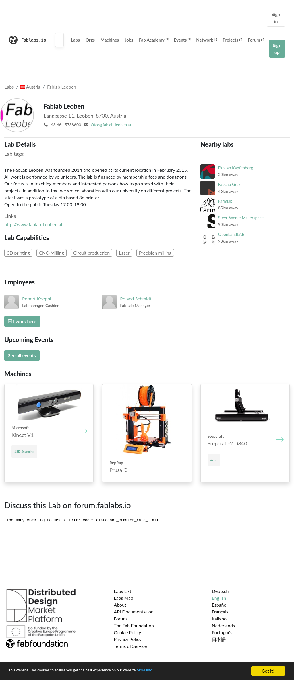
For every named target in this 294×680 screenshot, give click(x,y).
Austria (30, 86)
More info (176, 671)
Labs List (122, 591)
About (120, 604)
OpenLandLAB (231, 234)
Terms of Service (130, 646)
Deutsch (220, 591)
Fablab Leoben (61, 86)
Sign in (276, 17)
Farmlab (225, 201)
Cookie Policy (127, 632)
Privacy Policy (128, 639)
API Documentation (134, 611)
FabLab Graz (229, 184)
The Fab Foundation (134, 625)
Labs (75, 39)
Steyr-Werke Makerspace (241, 217)
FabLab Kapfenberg (235, 167)
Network (206, 39)
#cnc (213, 460)
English (219, 598)
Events (182, 39)
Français (220, 611)
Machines (109, 39)
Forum (256, 39)
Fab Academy (153, 39)
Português (222, 632)
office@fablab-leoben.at (110, 124)
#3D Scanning (24, 451)
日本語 (219, 639)
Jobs (129, 39)
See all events (22, 355)
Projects (232, 39)
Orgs (90, 39)
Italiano (219, 618)
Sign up (277, 48)
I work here (22, 321)
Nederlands (223, 625)
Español (220, 604)
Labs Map (123, 598)
